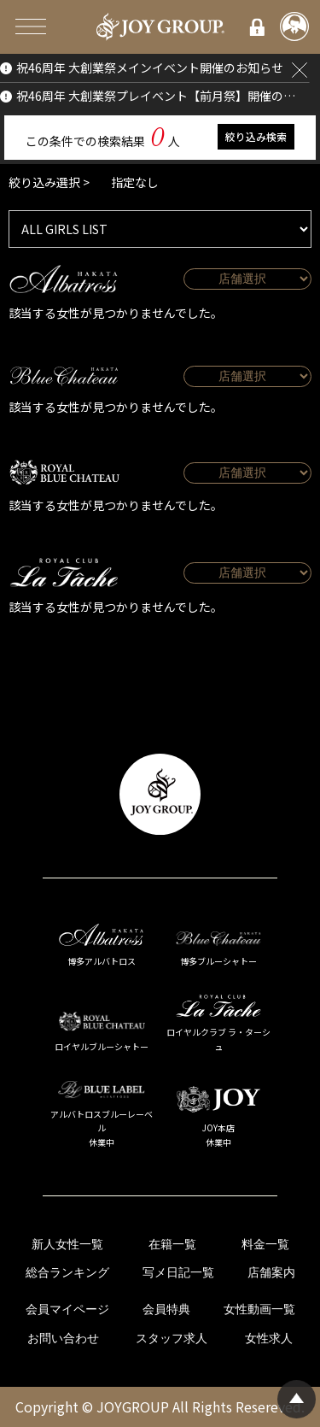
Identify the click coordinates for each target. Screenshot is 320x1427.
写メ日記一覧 (178, 1272)
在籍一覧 (172, 1244)
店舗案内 (271, 1272)
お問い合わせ (63, 1338)
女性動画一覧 (259, 1309)
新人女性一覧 (67, 1244)
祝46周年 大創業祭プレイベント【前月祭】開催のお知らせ (157, 95)
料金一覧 (265, 1244)
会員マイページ (67, 1309)
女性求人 (269, 1338)
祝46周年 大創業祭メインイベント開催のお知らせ (149, 67)
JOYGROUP (132, 1406)
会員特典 (166, 1309)
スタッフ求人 (171, 1338)
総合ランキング (67, 1272)
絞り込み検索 (256, 136)
